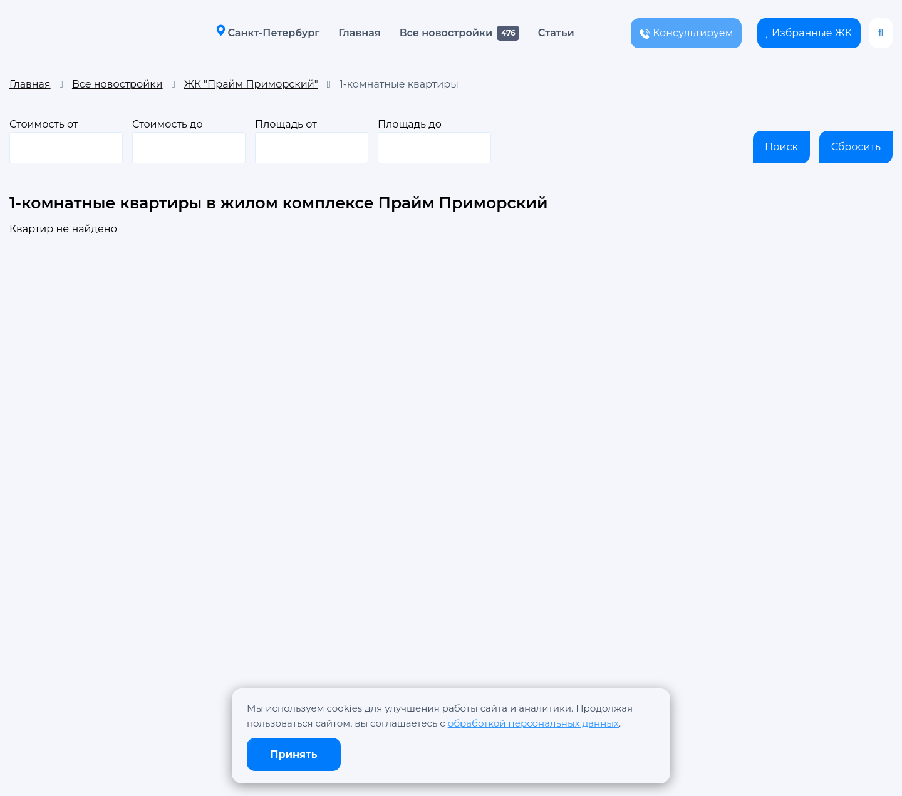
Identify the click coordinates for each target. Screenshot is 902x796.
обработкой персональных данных (533, 723)
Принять (294, 754)
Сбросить (856, 147)
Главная (359, 33)
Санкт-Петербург (267, 32)
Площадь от (311, 140)
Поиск (781, 147)
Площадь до (434, 140)
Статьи (556, 33)
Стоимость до (189, 140)
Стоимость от (66, 140)
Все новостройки (446, 33)
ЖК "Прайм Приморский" (251, 84)
